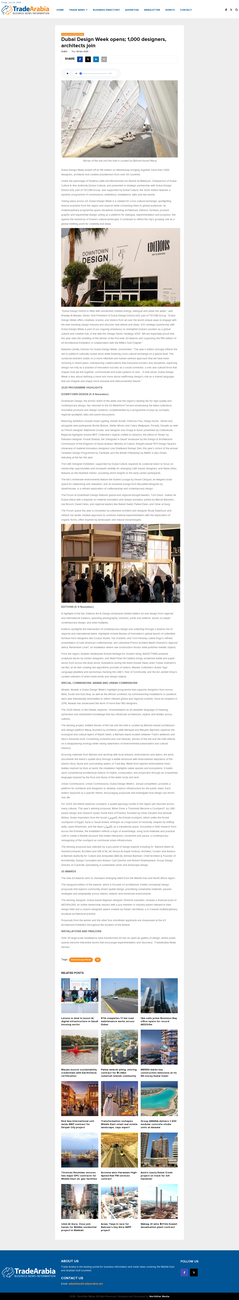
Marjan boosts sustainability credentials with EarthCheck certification (79, 1072)
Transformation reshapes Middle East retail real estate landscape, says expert (119, 1123)
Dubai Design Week (81, 959)
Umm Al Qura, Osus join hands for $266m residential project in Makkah (79, 1226)
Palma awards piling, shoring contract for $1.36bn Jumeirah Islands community (118, 1072)
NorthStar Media (159, 1296)
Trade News (78, 10)
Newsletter (152, 10)
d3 (97, 959)
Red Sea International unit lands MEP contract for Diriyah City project (78, 1123)
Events (170, 10)
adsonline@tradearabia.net (85, 1283)
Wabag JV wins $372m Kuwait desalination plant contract (157, 1226)
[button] (236, 10)
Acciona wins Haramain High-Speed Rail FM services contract (119, 1175)
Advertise (132, 10)
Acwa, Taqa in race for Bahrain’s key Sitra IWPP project (116, 1226)
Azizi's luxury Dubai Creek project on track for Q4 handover (157, 1175)
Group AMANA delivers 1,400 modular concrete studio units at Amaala (159, 1123)
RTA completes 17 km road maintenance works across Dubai (117, 1021)
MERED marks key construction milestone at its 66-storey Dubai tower (159, 1072)
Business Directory (106, 10)
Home (60, 10)
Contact (186, 10)
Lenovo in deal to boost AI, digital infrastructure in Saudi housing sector (78, 1021)
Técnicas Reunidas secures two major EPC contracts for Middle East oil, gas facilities (79, 1175)
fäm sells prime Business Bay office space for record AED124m (158, 1021)
